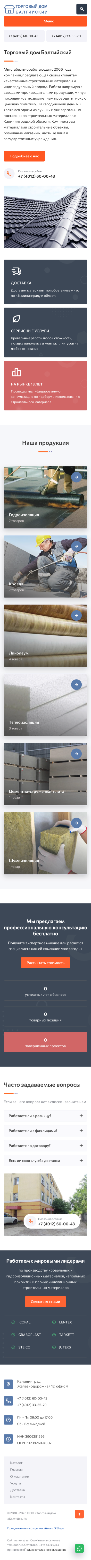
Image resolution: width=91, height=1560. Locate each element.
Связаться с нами (45, 1304)
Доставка (17, 1493)
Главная (16, 1472)
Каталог (16, 1466)
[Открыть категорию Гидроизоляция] (45, 500)
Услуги (15, 1486)
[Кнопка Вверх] (79, 1517)
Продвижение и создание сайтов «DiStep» (35, 1531)
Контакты (17, 1499)
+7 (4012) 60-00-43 (23, 36)
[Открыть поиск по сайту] (81, 9)
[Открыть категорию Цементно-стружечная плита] (45, 777)
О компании (19, 1479)
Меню (45, 21)
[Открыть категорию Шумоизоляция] (45, 846)
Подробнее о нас (24, 156)
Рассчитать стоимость (46, 965)
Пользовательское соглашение (45, 1552)
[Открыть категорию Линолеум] (45, 639)
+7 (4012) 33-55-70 (66, 36)
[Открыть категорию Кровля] (45, 569)
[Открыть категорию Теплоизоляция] (45, 708)
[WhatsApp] (79, 1548)
